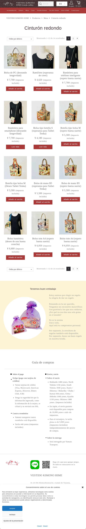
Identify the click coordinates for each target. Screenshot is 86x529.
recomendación (11, 10)
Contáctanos (75, 10)
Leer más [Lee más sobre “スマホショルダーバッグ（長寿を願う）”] (15, 147)
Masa (27, 10)
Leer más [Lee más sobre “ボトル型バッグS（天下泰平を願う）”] (43, 147)
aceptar (12, 508)
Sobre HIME (65, 10)
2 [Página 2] (73, 38)
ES (60, 4)
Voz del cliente (54, 10)
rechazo (12, 515)
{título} (39, 526)
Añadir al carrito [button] (15, 89)
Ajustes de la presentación (12, 521)
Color (33, 10)
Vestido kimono (42, 10)
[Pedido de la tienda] (20, 39)
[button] (83, 487)
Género (21, 10)
